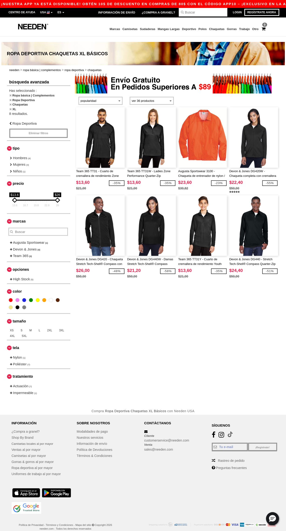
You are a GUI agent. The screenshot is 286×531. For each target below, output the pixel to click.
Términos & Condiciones (94, 450)
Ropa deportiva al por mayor (32, 462)
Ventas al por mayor (26, 444)
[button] (272, 518)
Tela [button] (16, 342)
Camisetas (130, 29)
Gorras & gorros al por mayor (33, 456)
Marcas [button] (19, 216)
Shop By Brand (23, 432)
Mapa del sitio (83, 519)
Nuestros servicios (90, 432)
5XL (24, 330)
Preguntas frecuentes (231, 462)
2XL (49, 324)
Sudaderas (147, 29)
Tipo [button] (16, 142)
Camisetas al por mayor (29, 450)
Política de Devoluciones (94, 444)
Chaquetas (216, 29)
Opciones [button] (21, 264)
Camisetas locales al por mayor (34, 438)
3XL (61, 324)
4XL (12, 330)
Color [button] (17, 286)
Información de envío (116, 12)
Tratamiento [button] (23, 371)
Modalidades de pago (92, 426)
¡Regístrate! (262, 441)
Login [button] (237, 12)
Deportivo (189, 29)
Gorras (232, 29)
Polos (203, 29)
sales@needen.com (158, 443)
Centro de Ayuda (22, 12)
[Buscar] (203, 12)
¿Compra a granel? (158, 12)
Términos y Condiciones (59, 519)
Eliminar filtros (38, 127)
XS (12, 324)
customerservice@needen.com (166, 435)
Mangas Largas (169, 29)
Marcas (115, 29)
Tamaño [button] (19, 316)
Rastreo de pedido (231, 455)
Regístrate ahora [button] (261, 12)
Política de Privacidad (31, 519)
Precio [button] (18, 178)
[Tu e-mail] (230, 441)
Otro (255, 29)
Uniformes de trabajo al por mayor (36, 468)
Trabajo (244, 29)
